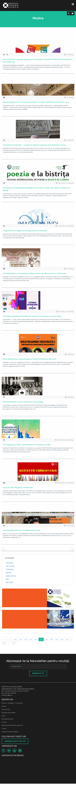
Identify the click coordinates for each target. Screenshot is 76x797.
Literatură (9, 563)
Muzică (8, 573)
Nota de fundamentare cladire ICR (12, 725)
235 (46, 639)
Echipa (4, 706)
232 (30, 639)
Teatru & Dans (11, 576)
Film (7, 579)
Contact (4, 728)
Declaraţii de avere (7, 719)
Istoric (3, 716)
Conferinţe (10, 569)
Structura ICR (6, 709)
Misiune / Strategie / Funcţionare (12, 703)
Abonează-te (38, 673)
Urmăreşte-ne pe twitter (14, 741)
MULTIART (9, 582)
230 (20, 639)
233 (36, 639)
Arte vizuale (10, 566)
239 (67, 639)
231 (25, 639)
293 (4, 643)
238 (62, 639)
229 (15, 639)
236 (51, 639)
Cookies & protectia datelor (10, 731)
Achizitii (4, 722)
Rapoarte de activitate (8, 712)
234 (41, 639)
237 (56, 639)
